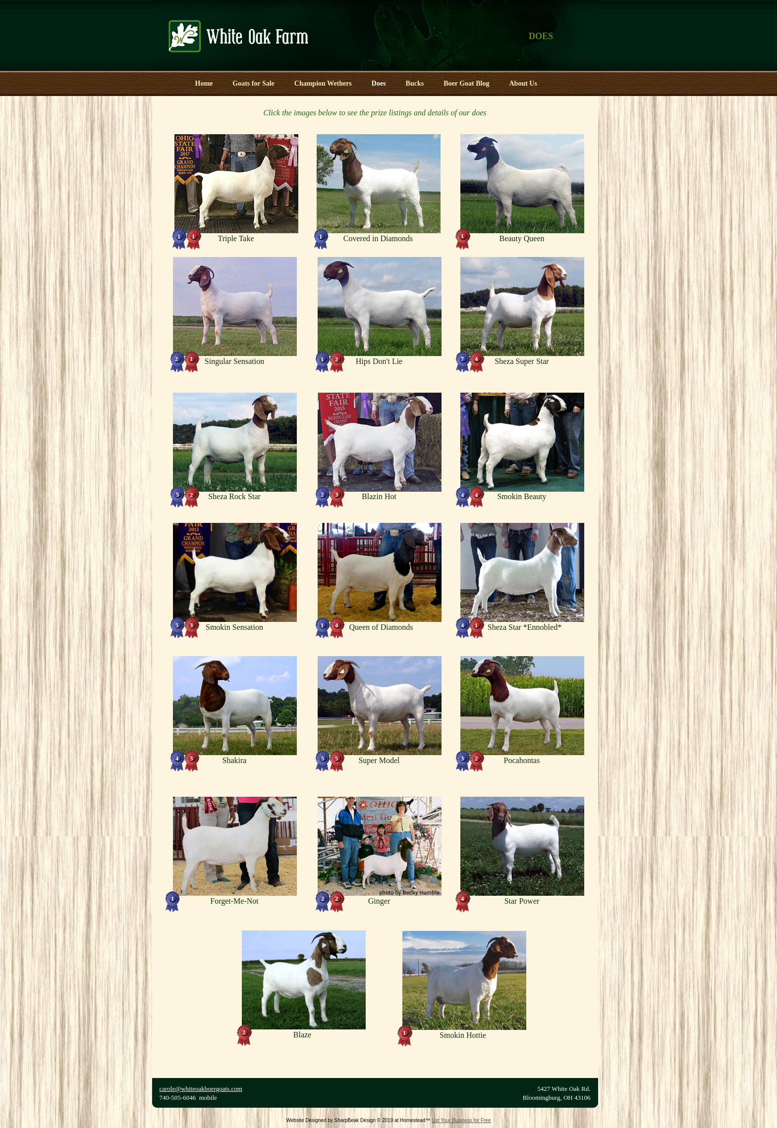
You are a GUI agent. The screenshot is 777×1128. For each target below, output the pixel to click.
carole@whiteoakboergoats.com (201, 1088)
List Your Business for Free (461, 1120)
